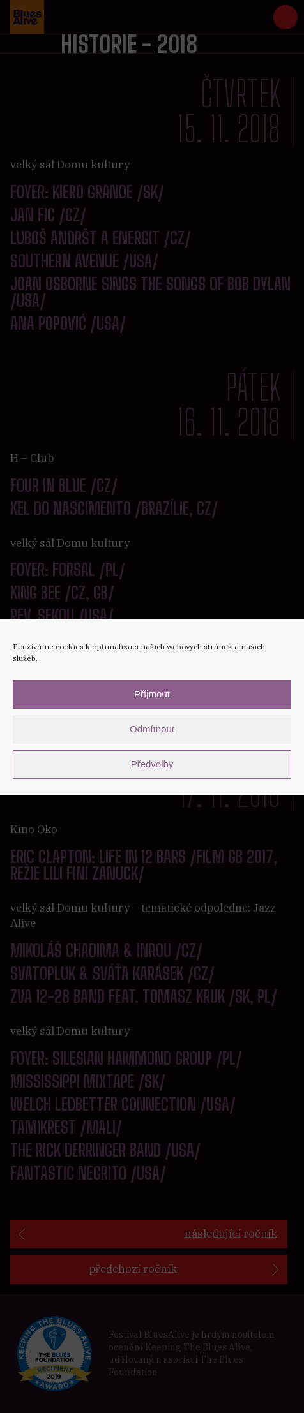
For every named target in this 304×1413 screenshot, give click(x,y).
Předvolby (152, 763)
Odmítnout (152, 728)
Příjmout (152, 693)
